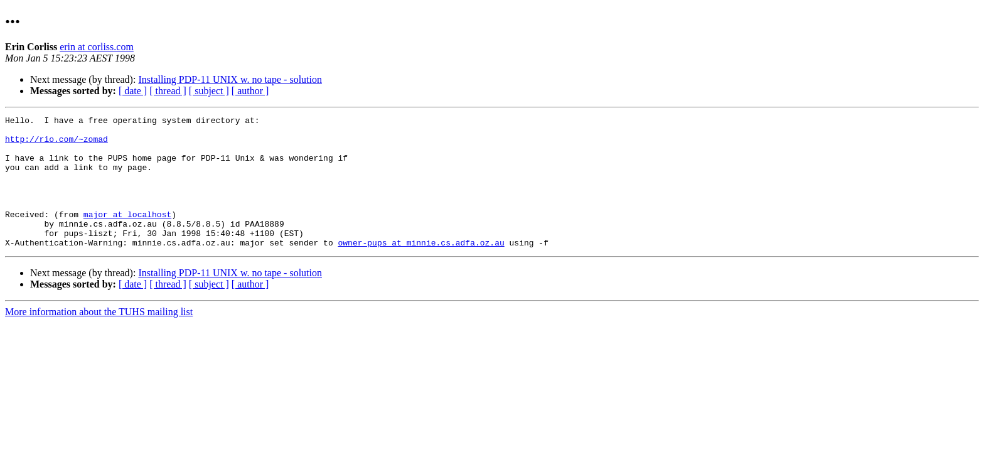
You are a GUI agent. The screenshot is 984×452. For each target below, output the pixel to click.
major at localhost (127, 234)
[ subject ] (209, 90)
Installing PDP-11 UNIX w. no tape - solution (230, 79)
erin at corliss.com (97, 46)
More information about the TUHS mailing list (99, 338)
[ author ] (250, 90)
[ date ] (133, 90)
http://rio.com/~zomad (56, 144)
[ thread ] (167, 90)
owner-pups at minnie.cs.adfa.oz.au (421, 268)
